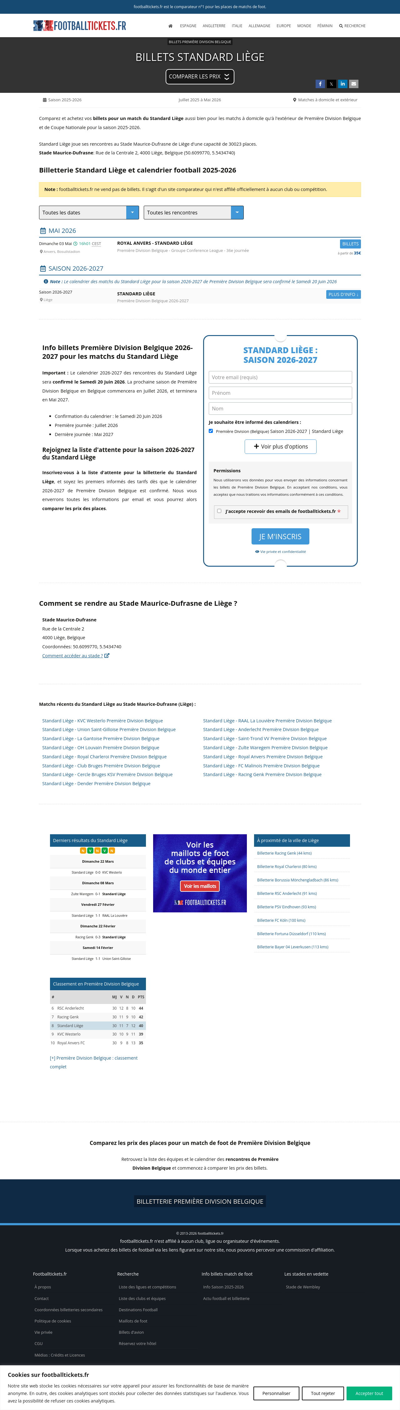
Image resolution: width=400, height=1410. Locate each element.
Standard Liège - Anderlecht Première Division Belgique (260, 729)
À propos (42, 1287)
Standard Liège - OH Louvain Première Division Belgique (100, 747)
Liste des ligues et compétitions (147, 1287)
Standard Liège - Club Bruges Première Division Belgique (101, 766)
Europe (284, 25)
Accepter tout (369, 1393)
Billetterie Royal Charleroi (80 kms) (287, 866)
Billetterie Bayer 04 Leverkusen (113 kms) (292, 946)
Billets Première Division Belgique (200, 41)
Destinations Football (138, 1309)
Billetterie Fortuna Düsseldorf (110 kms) (291, 933)
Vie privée (43, 1332)
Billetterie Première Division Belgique (200, 1201)
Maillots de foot (133, 1321)
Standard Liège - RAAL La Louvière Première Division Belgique (267, 721)
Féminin (325, 25)
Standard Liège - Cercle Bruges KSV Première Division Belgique (107, 774)
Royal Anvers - (239, 244)
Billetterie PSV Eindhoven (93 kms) (286, 906)
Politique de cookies (52, 1321)
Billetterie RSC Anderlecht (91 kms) (287, 893)
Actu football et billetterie (226, 1298)
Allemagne (260, 25)
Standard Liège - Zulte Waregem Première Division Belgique (265, 747)
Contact (41, 1298)
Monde (304, 25)
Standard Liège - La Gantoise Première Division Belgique (100, 738)
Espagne (188, 25)
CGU (38, 1343)
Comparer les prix (195, 76)
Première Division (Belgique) (242, 431)
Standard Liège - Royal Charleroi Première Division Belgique (104, 757)
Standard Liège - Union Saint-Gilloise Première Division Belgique (109, 729)
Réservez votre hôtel (137, 1343)
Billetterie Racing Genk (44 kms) (284, 853)
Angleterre (214, 25)
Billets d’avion (131, 1332)
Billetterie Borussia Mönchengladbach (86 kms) (297, 879)
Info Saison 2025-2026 (223, 1287)
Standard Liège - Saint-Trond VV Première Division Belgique (265, 738)
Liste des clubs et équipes (142, 1298)
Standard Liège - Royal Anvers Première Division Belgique (262, 757)
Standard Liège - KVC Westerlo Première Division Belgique (102, 721)
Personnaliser (276, 1393)
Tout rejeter (323, 1393)
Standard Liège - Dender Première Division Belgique (96, 783)
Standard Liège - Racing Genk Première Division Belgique (262, 774)
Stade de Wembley (303, 1287)
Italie (237, 25)
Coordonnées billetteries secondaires (68, 1309)
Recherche (352, 25)
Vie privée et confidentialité (280, 551)
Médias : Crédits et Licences (59, 1355)
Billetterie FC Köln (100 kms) (281, 920)
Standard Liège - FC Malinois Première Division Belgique (261, 766)
